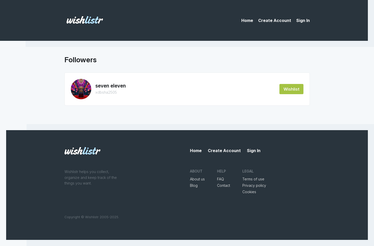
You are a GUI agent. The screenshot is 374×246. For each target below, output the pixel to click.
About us (197, 179)
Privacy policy (254, 185)
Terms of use (253, 179)
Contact (223, 185)
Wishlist (291, 89)
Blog (194, 185)
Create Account (274, 20)
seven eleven (110, 86)
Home (247, 20)
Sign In (303, 20)
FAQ (220, 179)
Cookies (249, 192)
